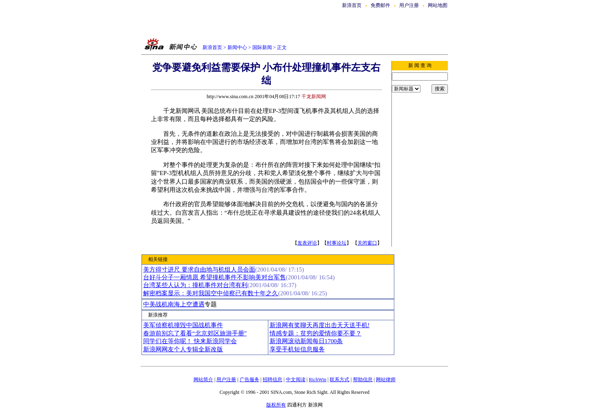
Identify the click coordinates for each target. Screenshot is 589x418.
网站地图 (437, 5)
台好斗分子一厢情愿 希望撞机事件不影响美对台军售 (214, 277)
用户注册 (409, 5)
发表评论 (307, 243)
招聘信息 (272, 379)
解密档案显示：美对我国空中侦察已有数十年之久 (210, 293)
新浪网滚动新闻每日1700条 (306, 341)
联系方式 (339, 379)
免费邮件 (380, 5)
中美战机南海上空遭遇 (174, 304)
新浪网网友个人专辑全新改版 (183, 349)
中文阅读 (296, 379)
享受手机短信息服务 (297, 349)
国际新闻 (262, 47)
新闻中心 (237, 47)
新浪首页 (352, 5)
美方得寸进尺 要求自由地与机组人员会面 (199, 269)
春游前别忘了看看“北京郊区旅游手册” (195, 333)
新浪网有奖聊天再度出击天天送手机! (320, 325)
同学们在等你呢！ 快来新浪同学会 (190, 341)
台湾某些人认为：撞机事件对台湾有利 (195, 285)
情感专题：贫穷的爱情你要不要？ (316, 333)
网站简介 (203, 379)
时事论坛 (336, 243)
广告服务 (249, 379)
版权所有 (276, 405)
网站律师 (386, 379)
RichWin (317, 379)
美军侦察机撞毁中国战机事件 (183, 325)
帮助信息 (363, 379)
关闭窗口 (367, 243)
